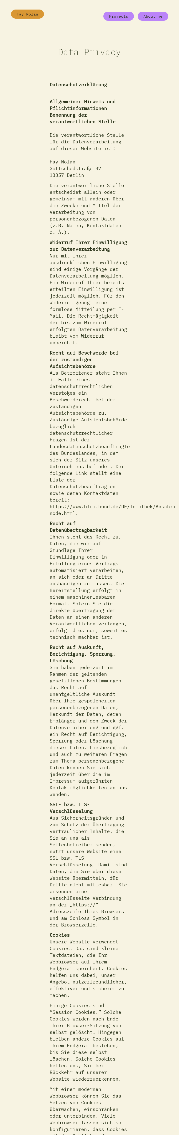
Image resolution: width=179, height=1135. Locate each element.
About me (153, 16)
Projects (118, 16)
